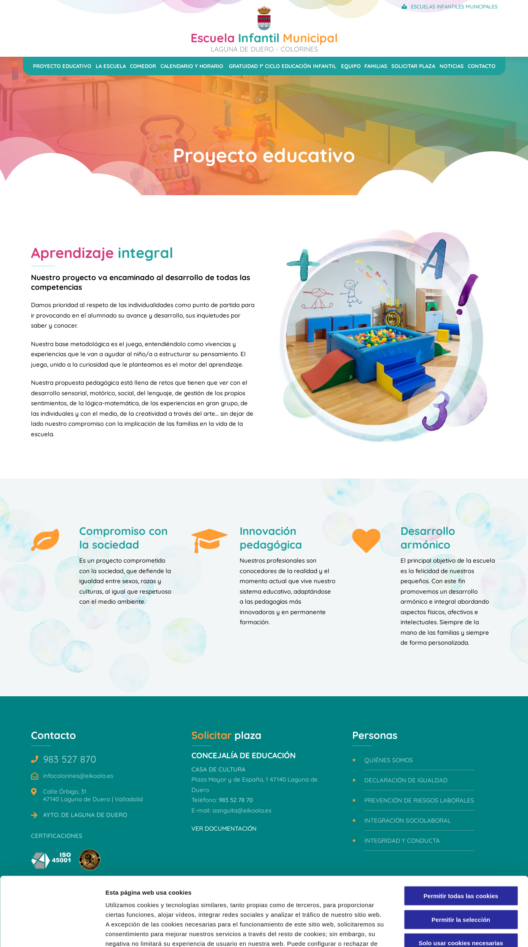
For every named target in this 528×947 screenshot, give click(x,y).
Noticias (452, 66)
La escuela (111, 66)
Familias (375, 66)
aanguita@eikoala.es (241, 810)
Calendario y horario (191, 66)
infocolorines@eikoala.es (78, 776)
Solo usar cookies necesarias (461, 878)
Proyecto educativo (62, 66)
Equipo (351, 66)
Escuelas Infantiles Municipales (454, 6)
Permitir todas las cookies (460, 831)
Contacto (481, 66)
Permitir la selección (460, 855)
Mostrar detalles (432, 931)
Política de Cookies (158, 898)
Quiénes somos (388, 760)
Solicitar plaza (413, 66)
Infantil (264, 41)
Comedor (143, 66)
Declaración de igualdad (406, 780)
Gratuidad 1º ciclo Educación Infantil (282, 66)
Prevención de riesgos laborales (419, 800)
